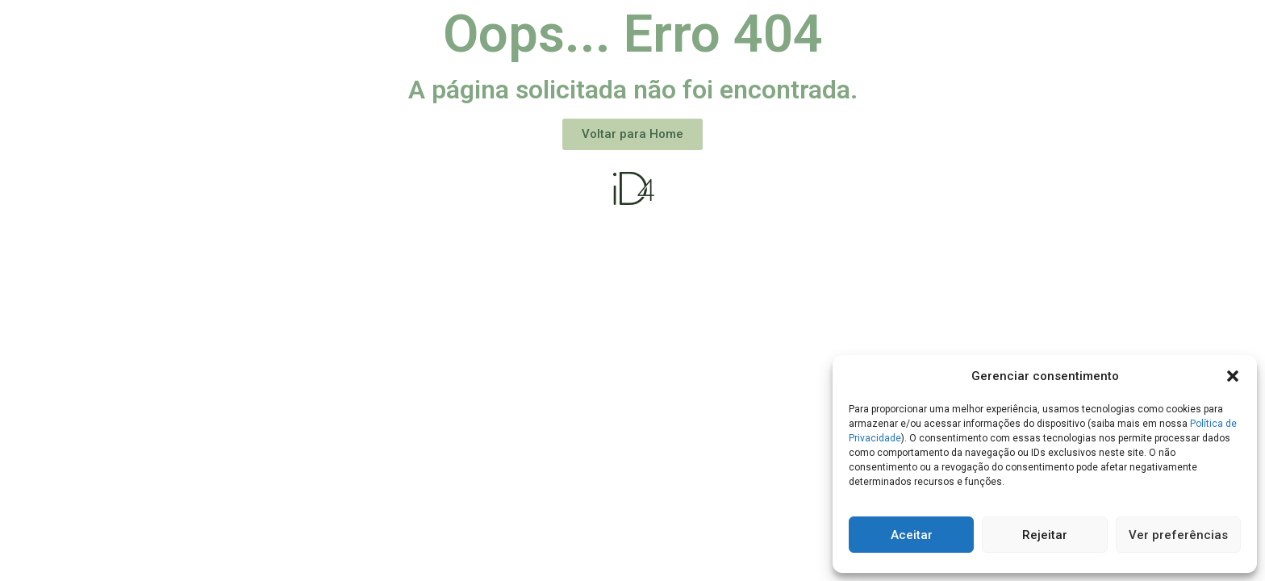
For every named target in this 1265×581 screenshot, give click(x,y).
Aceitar (912, 535)
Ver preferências (1178, 535)
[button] (1233, 376)
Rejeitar (1044, 535)
